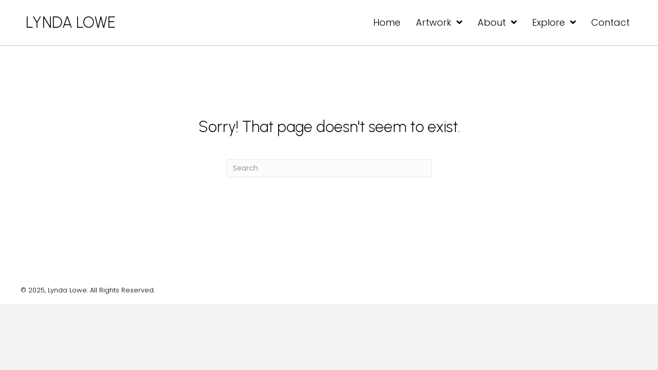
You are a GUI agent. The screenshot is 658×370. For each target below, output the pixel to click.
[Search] (329, 168)
